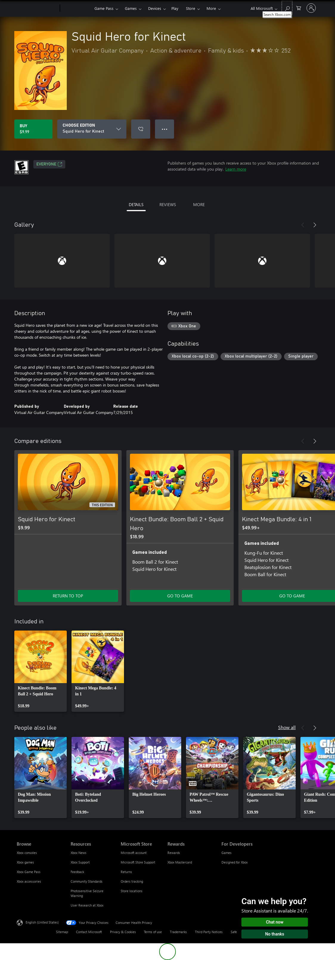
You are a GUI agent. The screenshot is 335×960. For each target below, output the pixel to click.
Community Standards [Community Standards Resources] (87, 881)
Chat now (274, 922)
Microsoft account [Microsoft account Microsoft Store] (134, 853)
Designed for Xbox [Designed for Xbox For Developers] (234, 862)
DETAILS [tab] (136, 204)
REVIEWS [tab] (167, 204)
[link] (40, 671)
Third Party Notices (209, 932)
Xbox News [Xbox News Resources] (78, 853)
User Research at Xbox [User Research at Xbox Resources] (87, 905)
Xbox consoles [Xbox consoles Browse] (27, 853)
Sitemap (62, 932)
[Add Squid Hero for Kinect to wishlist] (140, 129)
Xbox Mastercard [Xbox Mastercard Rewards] (180, 862)
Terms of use (153, 932)
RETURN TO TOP (68, 596)
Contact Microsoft (89, 932)
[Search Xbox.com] (287, 7)
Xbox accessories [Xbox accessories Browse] (29, 881)
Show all (287, 727)
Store (190, 8)
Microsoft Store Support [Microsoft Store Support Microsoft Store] (138, 862)
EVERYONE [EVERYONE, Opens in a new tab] (49, 164)
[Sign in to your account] (311, 8)
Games (131, 8)
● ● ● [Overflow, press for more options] (165, 129)
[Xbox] (76, 8)
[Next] (315, 225)
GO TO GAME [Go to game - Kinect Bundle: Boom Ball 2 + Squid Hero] (180, 596)
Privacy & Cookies (123, 932)
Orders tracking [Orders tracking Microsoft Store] (132, 881)
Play (174, 8)
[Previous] (303, 225)
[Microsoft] (37, 8)
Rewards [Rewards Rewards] (174, 853)
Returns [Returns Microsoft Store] (126, 872)
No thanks (274, 934)
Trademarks (178, 932)
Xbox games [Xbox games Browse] (25, 862)
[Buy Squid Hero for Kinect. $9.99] (33, 129)
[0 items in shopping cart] (298, 8)
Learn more (235, 169)
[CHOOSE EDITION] (91, 129)
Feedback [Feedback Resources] (77, 872)
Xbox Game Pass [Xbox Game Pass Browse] (29, 872)
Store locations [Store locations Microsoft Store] (131, 891)
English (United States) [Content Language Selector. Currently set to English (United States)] (42, 922)
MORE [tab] (199, 204)
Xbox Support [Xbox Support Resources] (80, 862)
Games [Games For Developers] (226, 853)
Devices (154, 8)
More (211, 8)
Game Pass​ (104, 8)
